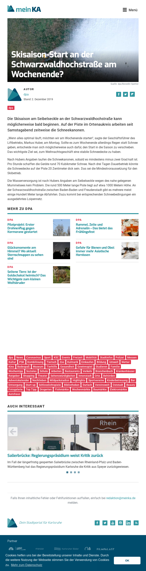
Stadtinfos (106, 357)
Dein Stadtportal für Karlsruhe (34, 523)
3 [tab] (75, 472)
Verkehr (87, 371)
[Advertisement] (73, 322)
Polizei (120, 357)
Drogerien (46, 389)
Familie (115, 366)
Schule (44, 371)
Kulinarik (72, 362)
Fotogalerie (16, 389)
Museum (38, 366)
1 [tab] (67, 472)
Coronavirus (33, 357)
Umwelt (113, 362)
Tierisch (51, 362)
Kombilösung (35, 362)
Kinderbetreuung (117, 380)
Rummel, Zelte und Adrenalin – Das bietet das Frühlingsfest (94, 228)
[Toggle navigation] (130, 10)
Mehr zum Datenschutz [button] (26, 565)
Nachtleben (39, 380)
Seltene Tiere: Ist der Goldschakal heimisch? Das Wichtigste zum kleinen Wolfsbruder (26, 277)
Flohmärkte (62, 389)
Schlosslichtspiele (50, 384)
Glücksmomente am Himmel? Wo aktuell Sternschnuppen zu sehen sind (25, 253)
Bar (133, 380)
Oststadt (118, 384)
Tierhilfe (52, 366)
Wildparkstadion (59, 380)
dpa (26, 94)
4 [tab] (79, 472)
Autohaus (14, 393)
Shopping (28, 375)
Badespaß (23, 366)
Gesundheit (67, 366)
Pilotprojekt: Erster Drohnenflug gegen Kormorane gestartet (22, 228)
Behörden (109, 375)
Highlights (79, 380)
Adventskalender (19, 380)
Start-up (31, 384)
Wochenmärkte (81, 389)
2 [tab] (71, 472)
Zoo (62, 362)
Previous (12, 431)
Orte (97, 375)
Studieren (101, 366)
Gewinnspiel (84, 366)
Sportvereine (96, 380)
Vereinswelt (102, 384)
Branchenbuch (104, 371)
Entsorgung (15, 384)
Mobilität (91, 357)
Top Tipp (31, 389)
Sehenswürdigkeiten (63, 375)
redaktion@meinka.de (120, 498)
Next (133, 431)
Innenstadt (85, 375)
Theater (42, 375)
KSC (56, 357)
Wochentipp (16, 371)
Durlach (87, 384)
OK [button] (127, 560)
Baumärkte (100, 389)
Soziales (31, 371)
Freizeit (78, 357)
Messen (132, 357)
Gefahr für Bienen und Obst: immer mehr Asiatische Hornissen (95, 251)
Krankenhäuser (125, 371)
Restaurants (72, 371)
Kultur (12, 362)
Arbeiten (56, 371)
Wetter (125, 362)
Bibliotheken (71, 384)
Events (66, 357)
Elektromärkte (118, 389)
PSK (21, 362)
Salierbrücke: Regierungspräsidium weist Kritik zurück (55, 455)
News (19, 357)
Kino (11, 366)
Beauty (130, 384)
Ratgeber (14, 375)
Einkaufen (87, 362)
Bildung (101, 362)
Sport (47, 357)
